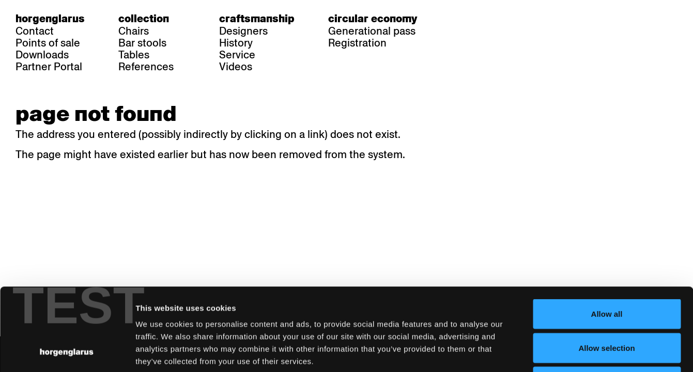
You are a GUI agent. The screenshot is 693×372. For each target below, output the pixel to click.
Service (237, 55)
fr (476, 18)
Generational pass (371, 31)
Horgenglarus (50, 18)
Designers (243, 31)
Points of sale (48, 43)
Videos (235, 66)
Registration (357, 43)
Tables (133, 55)
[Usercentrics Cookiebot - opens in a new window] (67, 352)
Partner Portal (49, 66)
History (236, 43)
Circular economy (372, 18)
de (457, 18)
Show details (540, 351)
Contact (35, 31)
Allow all (607, 236)
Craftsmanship (257, 18)
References (146, 66)
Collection (143, 18)
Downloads (42, 55)
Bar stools (142, 43)
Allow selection (606, 270)
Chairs (133, 31)
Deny (607, 304)
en (496, 18)
